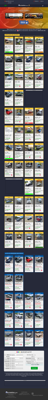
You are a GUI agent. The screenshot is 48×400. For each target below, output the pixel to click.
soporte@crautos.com (9, 1)
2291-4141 (9, 2)
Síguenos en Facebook (38, 395)
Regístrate (36, 1)
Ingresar (41, 1)
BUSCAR (34, 368)
